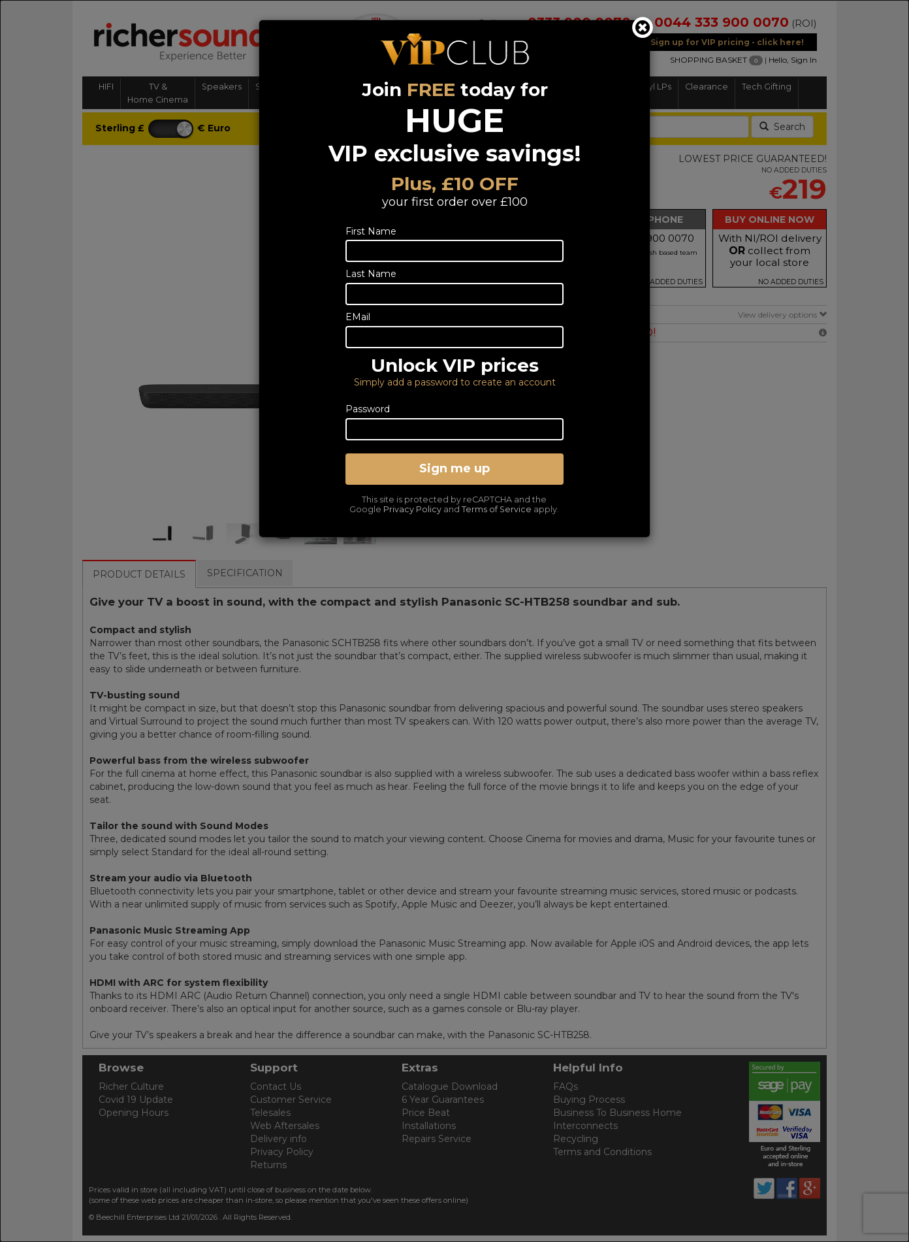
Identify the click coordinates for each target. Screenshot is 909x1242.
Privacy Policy (412, 509)
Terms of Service (497, 509)
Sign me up (454, 468)
